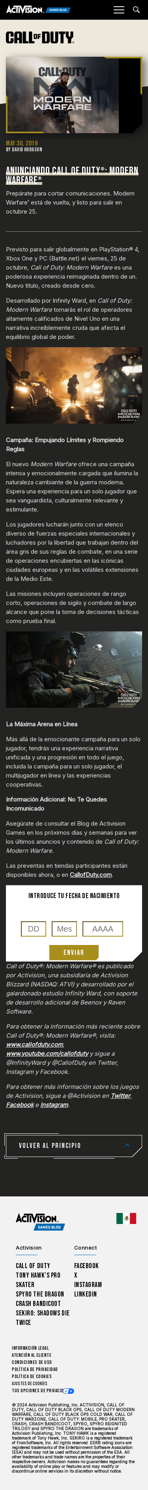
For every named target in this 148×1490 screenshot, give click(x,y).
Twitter (120, 1095)
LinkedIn (85, 1294)
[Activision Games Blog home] (40, 1222)
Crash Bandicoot (38, 1304)
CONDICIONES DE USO (32, 1362)
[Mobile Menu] (119, 10)
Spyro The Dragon (40, 1294)
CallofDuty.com (91, 874)
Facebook (20, 1105)
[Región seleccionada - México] (126, 1218)
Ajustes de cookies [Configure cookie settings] (29, 1384)
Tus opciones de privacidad (40, 1391)
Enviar (74, 953)
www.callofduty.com (34, 1044)
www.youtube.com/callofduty (47, 1053)
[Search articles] (136, 9)
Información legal (30, 1348)
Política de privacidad (35, 1370)
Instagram (54, 1105)
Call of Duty (33, 1266)
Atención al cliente (31, 1355)
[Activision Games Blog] (38, 10)
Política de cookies (32, 1377)
